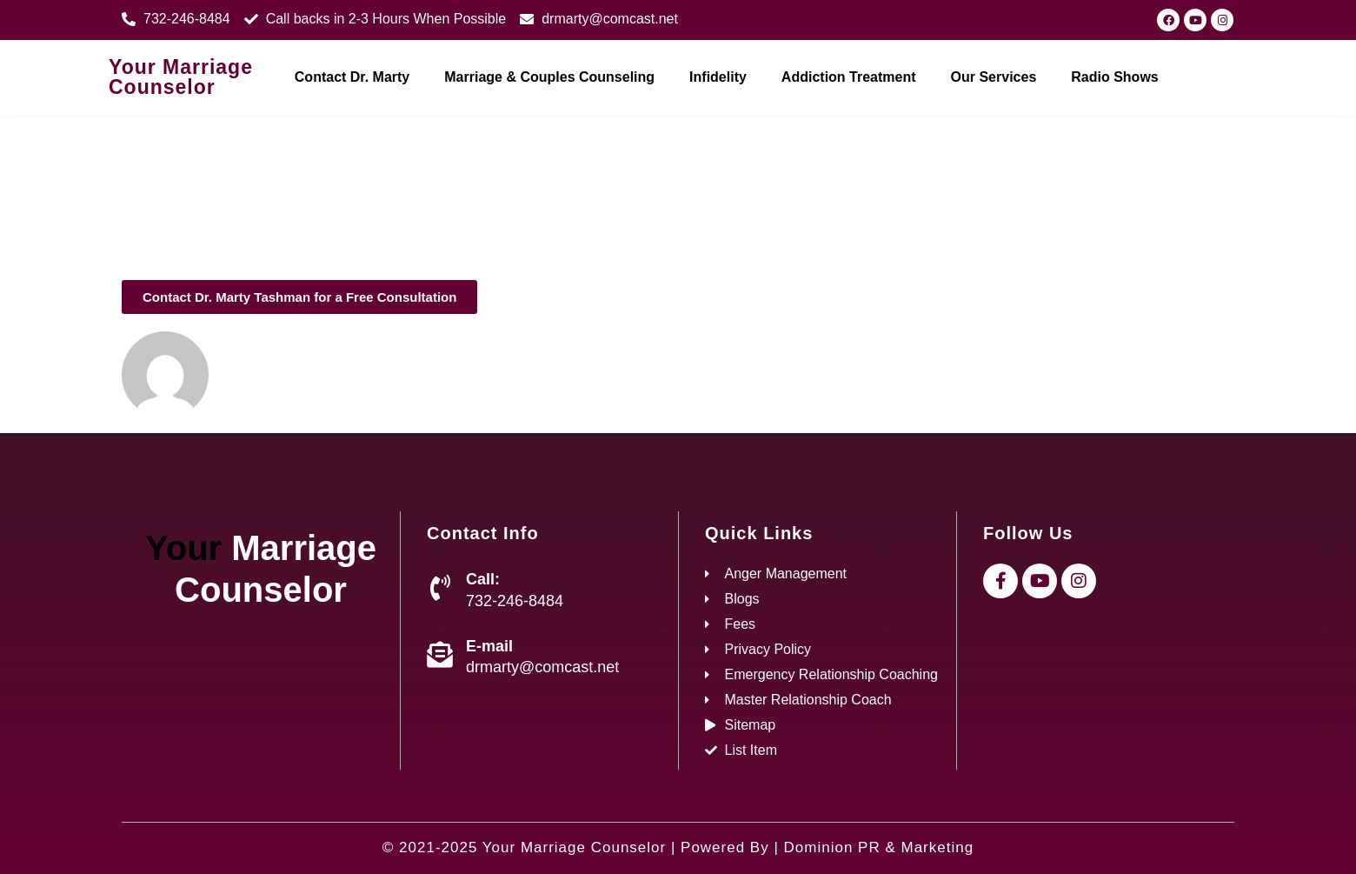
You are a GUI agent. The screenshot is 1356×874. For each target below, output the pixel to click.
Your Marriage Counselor (181, 77)
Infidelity (718, 77)
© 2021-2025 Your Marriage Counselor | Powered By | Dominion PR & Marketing (678, 847)
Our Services (994, 77)
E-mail (489, 646)
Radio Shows (1114, 77)
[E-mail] (440, 655)
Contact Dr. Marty (352, 77)
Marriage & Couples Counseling (549, 77)
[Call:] (440, 588)
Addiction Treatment (848, 77)
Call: (483, 579)
